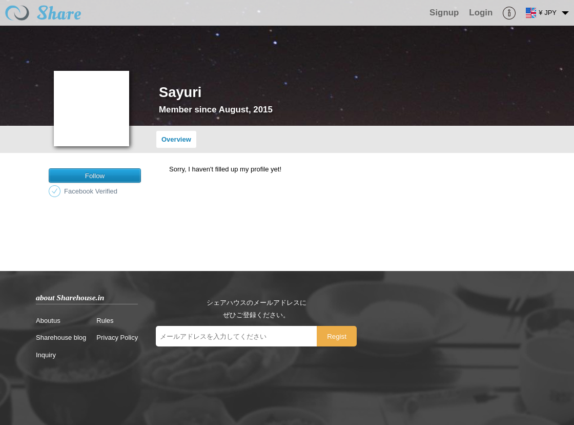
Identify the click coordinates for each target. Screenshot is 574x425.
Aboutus (48, 320)
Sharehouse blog (61, 337)
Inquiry (46, 355)
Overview (176, 139)
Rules (104, 320)
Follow (95, 176)
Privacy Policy (117, 337)
